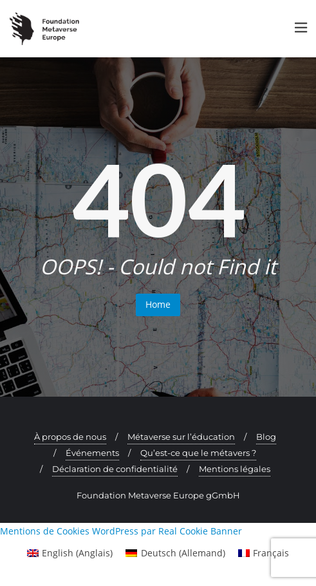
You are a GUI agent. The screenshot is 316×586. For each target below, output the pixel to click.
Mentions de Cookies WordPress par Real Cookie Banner (121, 531)
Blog (266, 436)
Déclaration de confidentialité (115, 469)
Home (158, 304)
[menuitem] (70, 553)
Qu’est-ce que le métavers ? (198, 453)
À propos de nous (70, 436)
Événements (92, 453)
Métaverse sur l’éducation (181, 436)
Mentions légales (234, 469)
